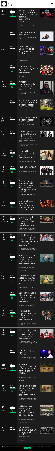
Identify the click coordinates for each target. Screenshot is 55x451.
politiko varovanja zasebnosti (44, 446)
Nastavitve (27, 448)
